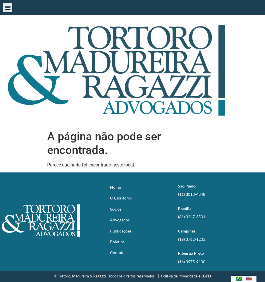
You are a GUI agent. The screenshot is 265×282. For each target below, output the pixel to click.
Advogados (120, 219)
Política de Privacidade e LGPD (186, 276)
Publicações (120, 231)
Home (115, 187)
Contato (117, 252)
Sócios (115, 209)
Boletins (117, 241)
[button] (7, 7)
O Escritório (121, 197)
